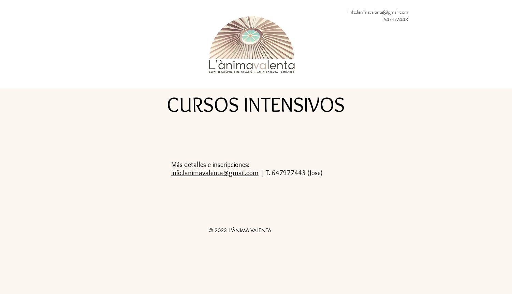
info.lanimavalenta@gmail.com (378, 12)
